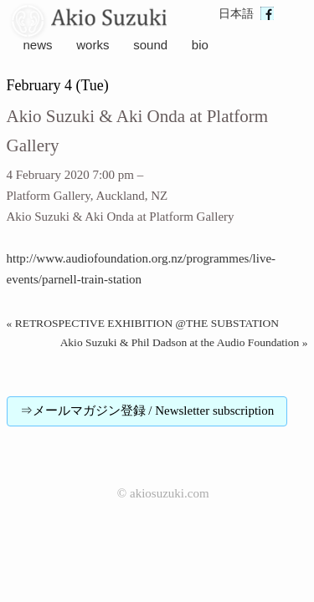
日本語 (236, 14)
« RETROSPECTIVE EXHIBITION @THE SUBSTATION (143, 323)
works (92, 45)
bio (200, 45)
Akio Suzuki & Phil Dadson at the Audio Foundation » (184, 342)
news (38, 45)
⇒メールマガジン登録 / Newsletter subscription (147, 410)
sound (150, 45)
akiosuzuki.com (169, 493)
